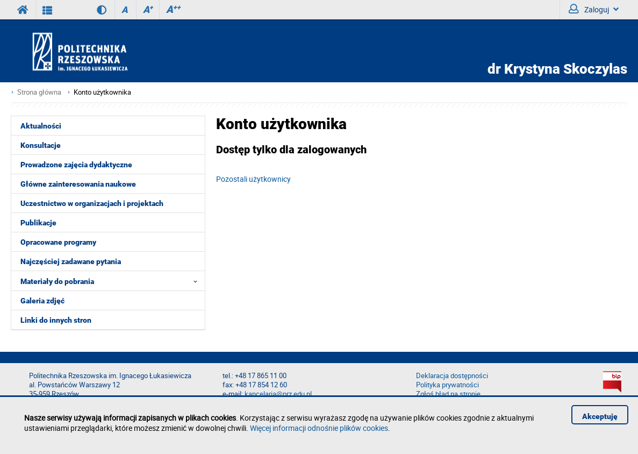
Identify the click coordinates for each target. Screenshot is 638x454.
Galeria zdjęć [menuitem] (42, 300)
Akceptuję (600, 416)
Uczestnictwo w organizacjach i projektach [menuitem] (91, 203)
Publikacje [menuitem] (38, 222)
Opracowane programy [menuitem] (58, 242)
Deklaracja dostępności (452, 375)
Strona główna (39, 92)
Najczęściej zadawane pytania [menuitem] (70, 261)
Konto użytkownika (102, 92)
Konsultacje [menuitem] (40, 145)
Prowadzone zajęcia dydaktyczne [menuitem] (76, 164)
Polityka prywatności (447, 384)
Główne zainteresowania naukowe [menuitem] (78, 184)
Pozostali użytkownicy (253, 179)
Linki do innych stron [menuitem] (55, 320)
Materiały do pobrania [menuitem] (112, 280)
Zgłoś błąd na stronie (448, 394)
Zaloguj (594, 9)
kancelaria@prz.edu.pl (278, 394)
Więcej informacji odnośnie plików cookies (319, 428)
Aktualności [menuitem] (40, 126)
